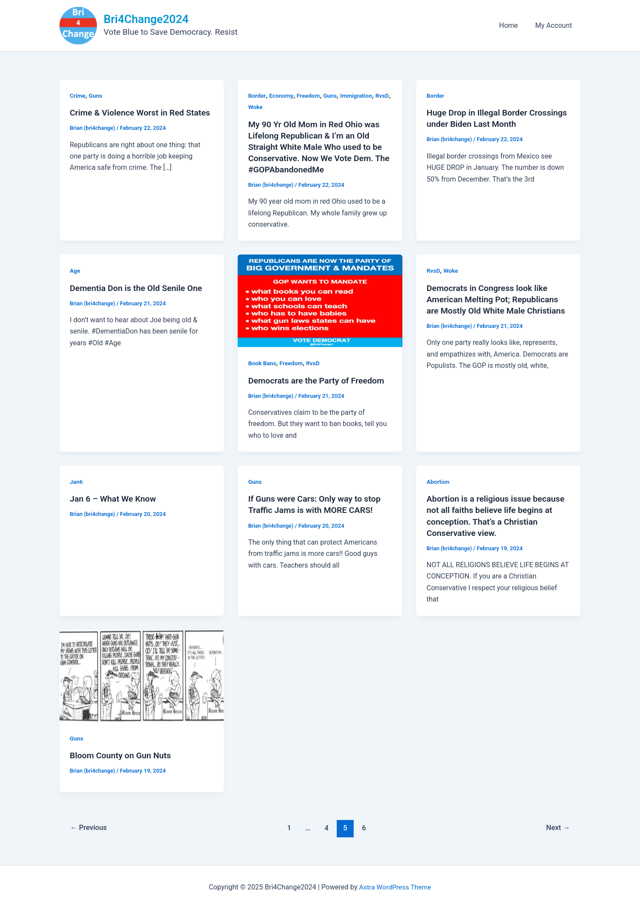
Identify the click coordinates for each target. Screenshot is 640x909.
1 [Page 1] (289, 827)
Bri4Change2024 (146, 19)
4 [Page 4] (327, 827)
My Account (555, 25)
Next (557, 827)
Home (513, 25)
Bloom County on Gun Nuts (122, 755)
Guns (96, 95)
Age (75, 270)
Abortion (439, 481)
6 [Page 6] (365, 827)
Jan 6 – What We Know (114, 498)
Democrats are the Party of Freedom (318, 380)
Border (257, 95)
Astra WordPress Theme (395, 887)
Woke (273, 106)
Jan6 (76, 481)
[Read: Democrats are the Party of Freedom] (320, 300)
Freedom (310, 95)
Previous (89, 827)
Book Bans (262, 363)
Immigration (359, 95)
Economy (282, 95)
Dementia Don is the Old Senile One (138, 287)
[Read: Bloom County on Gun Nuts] (142, 675)
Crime (78, 95)
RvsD (255, 106)
